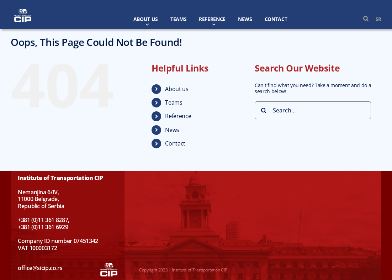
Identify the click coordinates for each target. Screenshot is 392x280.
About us (176, 89)
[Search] (263, 110)
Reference (178, 116)
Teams (173, 102)
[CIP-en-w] (22, 11)
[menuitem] (375, 19)
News (172, 130)
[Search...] (313, 110)
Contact (175, 143)
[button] (362, 19)
